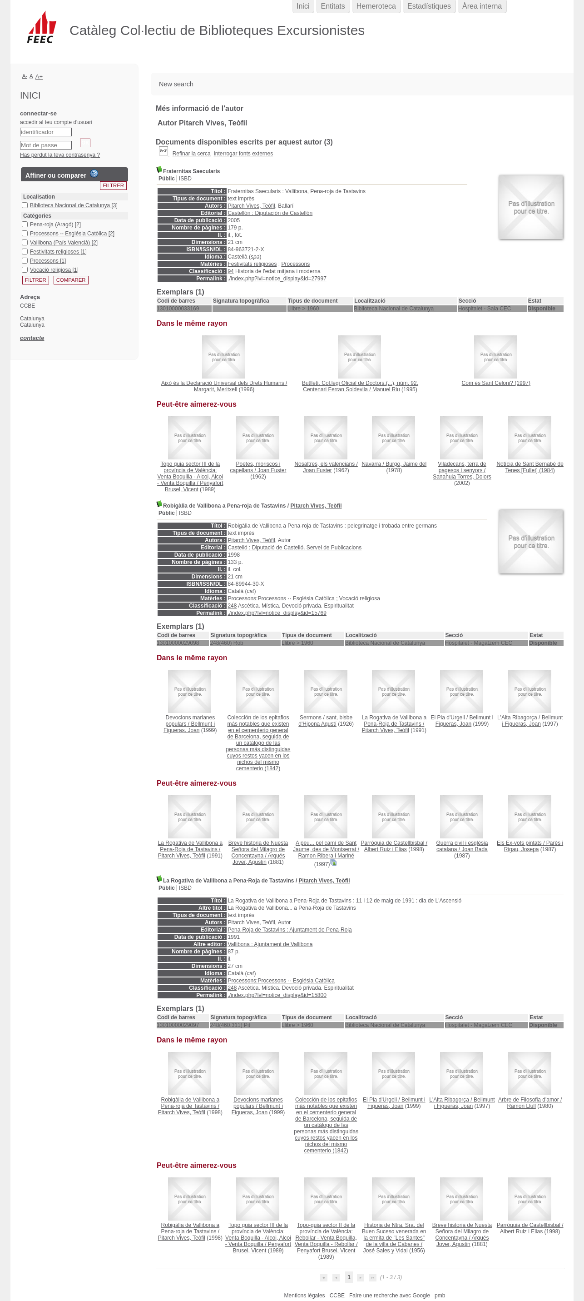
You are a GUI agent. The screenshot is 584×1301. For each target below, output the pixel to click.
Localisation (39, 197)
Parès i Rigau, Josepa (533, 846)
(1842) (258, 743)
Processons (295, 264)
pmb (440, 1295)
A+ (39, 76)
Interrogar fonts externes (243, 153)
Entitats (333, 6)
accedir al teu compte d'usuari (56, 122)
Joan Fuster (271, 470)
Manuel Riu (386, 389)
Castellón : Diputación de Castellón (270, 213)
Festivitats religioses (252, 264)
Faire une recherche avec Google (389, 1295)
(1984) (529, 467)
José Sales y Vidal (385, 1250)
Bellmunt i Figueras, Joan (189, 727)
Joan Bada (474, 849)
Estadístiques (429, 6)
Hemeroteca (376, 6)
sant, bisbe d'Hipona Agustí (325, 720)
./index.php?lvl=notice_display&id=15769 (277, 613)
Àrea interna (482, 6)
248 (232, 606)
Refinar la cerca (192, 153)
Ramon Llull (521, 1106)
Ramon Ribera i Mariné (326, 855)
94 (230, 271)
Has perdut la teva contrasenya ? (60, 155)
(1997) (496, 383)
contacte (32, 337)
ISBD (185, 178)
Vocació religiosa (359, 598)
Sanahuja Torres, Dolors (462, 477)
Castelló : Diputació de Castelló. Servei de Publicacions (294, 547)
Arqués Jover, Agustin (259, 858)
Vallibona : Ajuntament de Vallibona (270, 944)
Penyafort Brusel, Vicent (194, 486)
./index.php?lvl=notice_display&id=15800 (277, 995)
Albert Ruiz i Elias (385, 849)
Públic (166, 178)
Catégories (37, 216)
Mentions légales (304, 1295)
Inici (303, 6)
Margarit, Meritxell (215, 389)
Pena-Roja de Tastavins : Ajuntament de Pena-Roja (289, 930)
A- (24, 76)
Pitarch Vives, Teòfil (251, 206)
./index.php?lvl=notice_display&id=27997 (277, 278)
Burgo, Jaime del (406, 464)
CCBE (337, 1295)
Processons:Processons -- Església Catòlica (281, 598)
